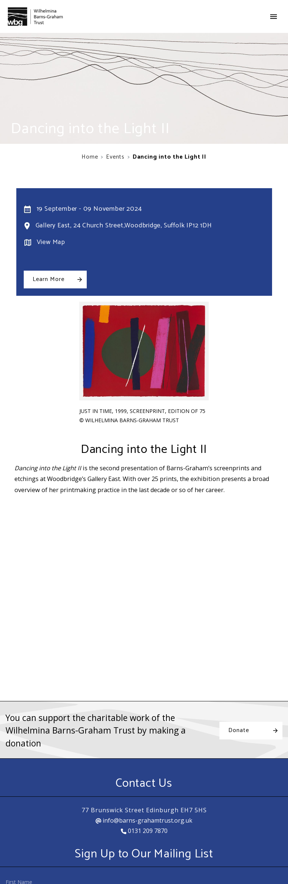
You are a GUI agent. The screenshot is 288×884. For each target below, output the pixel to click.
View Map (51, 242)
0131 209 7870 (144, 831)
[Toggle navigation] (273, 17)
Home (90, 157)
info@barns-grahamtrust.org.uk (144, 820)
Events (115, 157)
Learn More (48, 279)
